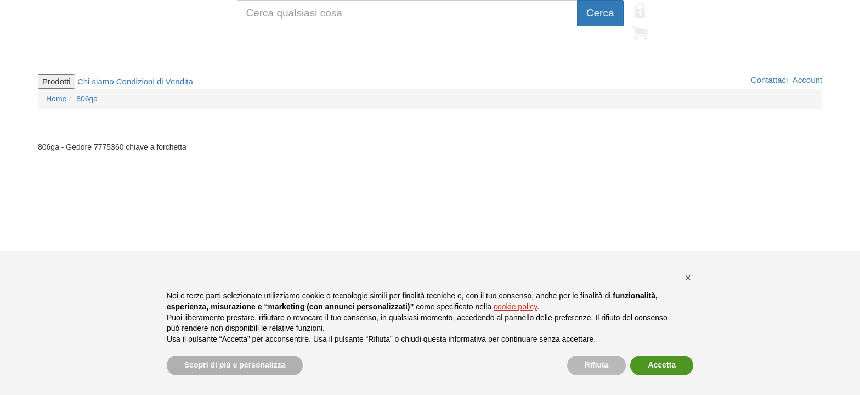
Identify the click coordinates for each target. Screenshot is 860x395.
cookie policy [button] (515, 306)
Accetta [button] (662, 364)
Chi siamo (95, 81)
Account (806, 79)
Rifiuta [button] (597, 364)
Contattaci (768, 79)
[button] (688, 277)
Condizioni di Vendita (154, 81)
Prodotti (56, 81)
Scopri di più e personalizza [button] (234, 364)
